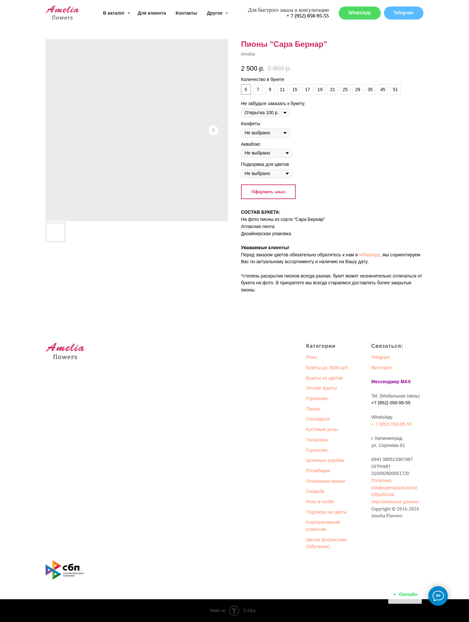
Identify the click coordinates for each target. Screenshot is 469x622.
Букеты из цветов (324, 378)
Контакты (186, 13)
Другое (215, 13)
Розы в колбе (320, 501)
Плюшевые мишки (325, 481)
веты (342, 512)
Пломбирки (318, 470)
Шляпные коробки (325, 460)
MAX (406, 381)
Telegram (380, 357)
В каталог (114, 13)
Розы (311, 357)
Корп (311, 522)
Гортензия (317, 398)
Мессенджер (385, 381)
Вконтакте (382, 367)
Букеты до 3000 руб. (327, 367)
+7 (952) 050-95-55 (390, 402)
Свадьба (315, 491)
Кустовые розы (322, 429)
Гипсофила (318, 419)
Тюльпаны (317, 439)
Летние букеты (321, 388)
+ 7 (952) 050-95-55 (307, 16)
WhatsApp (369, 254)
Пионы (313, 409)
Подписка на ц (321, 512)
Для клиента (152, 13)
